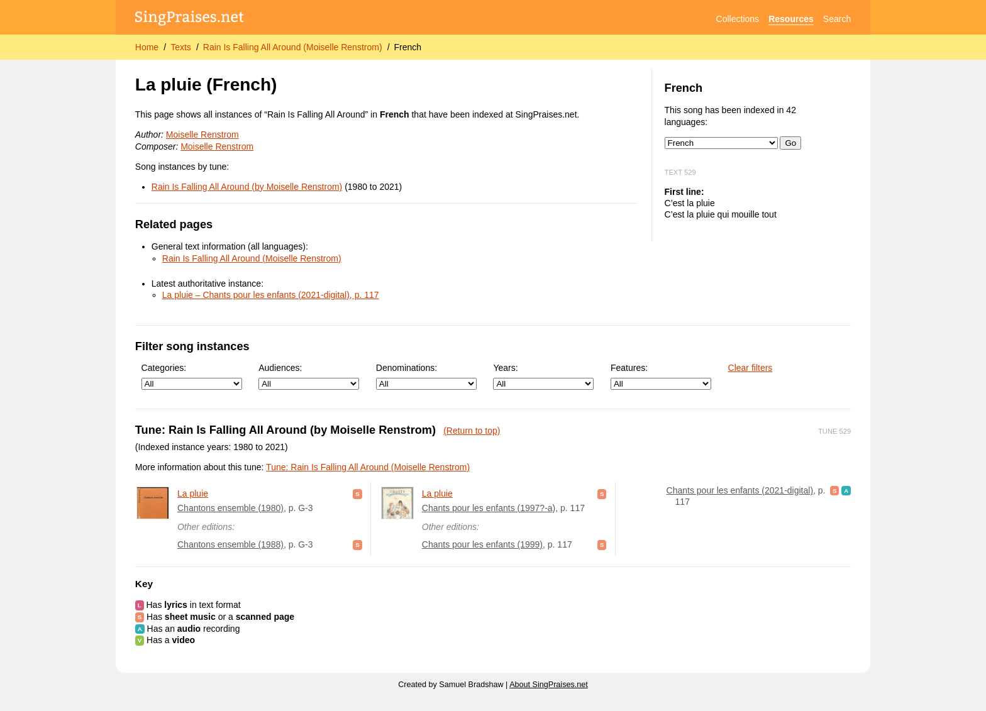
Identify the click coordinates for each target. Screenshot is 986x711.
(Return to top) (471, 431)
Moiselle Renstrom (202, 135)
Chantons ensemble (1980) (230, 508)
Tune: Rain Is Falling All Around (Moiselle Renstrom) (368, 467)
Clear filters (750, 368)
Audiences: (308, 376)
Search (837, 19)
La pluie (192, 493)
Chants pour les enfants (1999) (482, 544)
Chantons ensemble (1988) (230, 544)
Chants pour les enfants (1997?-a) (488, 508)
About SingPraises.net (548, 684)
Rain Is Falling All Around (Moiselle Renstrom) (292, 47)
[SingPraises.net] (189, 19)
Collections (737, 19)
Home (146, 47)
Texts (180, 47)
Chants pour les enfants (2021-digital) (740, 490)
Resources (791, 19)
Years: (543, 376)
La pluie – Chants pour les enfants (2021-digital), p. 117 (270, 295)
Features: (661, 376)
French (408, 47)
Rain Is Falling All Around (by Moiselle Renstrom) (247, 187)
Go (790, 143)
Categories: (191, 376)
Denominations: (426, 376)
